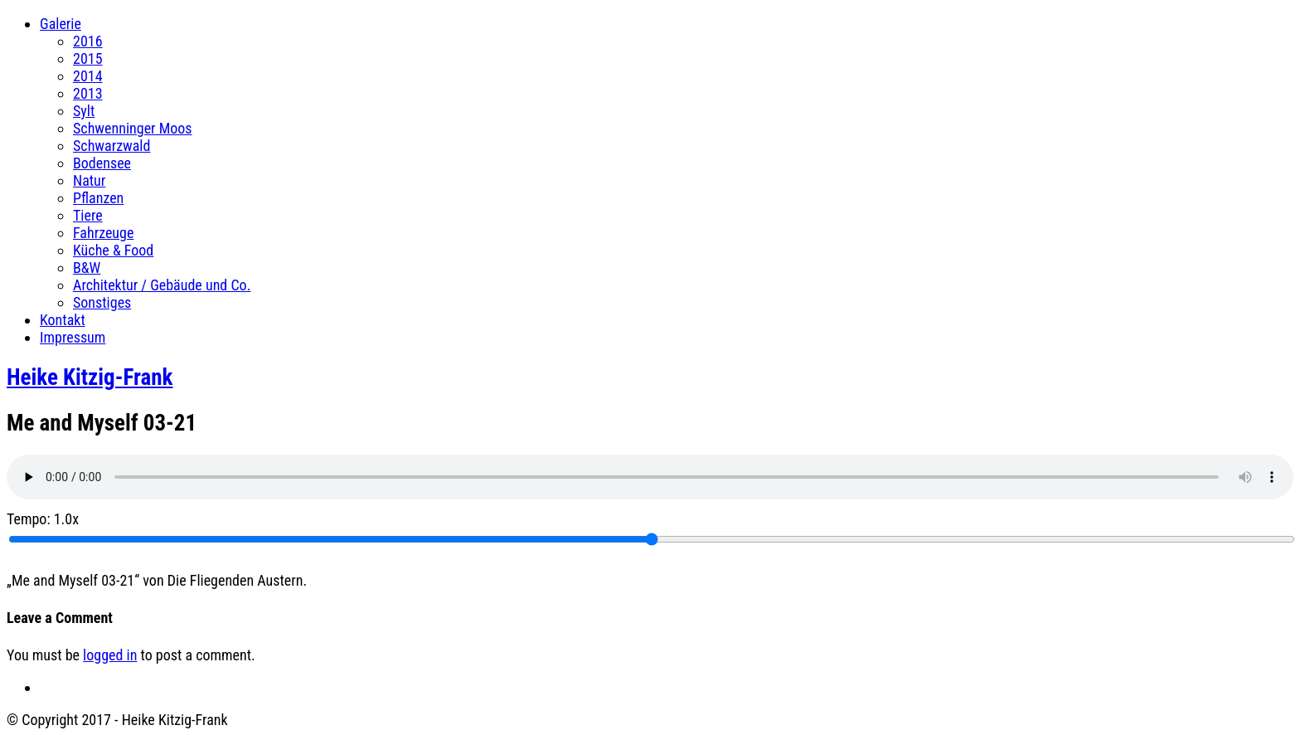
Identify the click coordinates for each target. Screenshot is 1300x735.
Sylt (84, 110)
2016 (88, 41)
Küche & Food (113, 250)
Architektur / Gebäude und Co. (161, 285)
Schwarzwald (111, 145)
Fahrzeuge (103, 232)
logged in (110, 655)
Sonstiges (102, 302)
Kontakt (62, 320)
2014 (88, 76)
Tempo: (43, 519)
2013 (88, 93)
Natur (89, 180)
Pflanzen (98, 198)
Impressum (72, 337)
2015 (88, 58)
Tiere (88, 215)
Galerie (60, 23)
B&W (86, 267)
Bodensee (102, 163)
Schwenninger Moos (132, 128)
